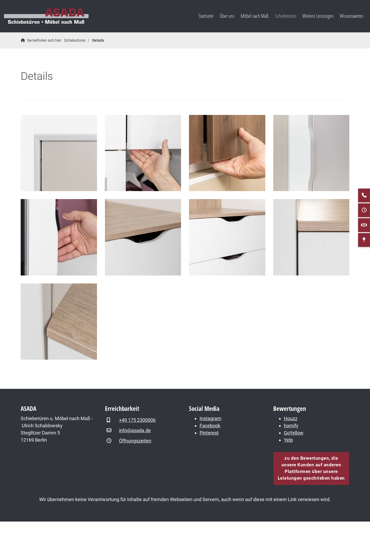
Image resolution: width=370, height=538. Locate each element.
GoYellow (293, 433)
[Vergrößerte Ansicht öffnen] (59, 153)
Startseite (206, 15)
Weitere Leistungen (317, 15)
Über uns (227, 15)
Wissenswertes (351, 15)
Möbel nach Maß (254, 15)
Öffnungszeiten (135, 441)
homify (291, 425)
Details (98, 40)
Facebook (210, 425)
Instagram (210, 418)
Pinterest (209, 433)
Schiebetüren (285, 15)
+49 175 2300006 (137, 420)
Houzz (290, 418)
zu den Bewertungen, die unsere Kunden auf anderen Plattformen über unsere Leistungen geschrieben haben (311, 468)
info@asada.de (135, 430)
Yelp (288, 440)
